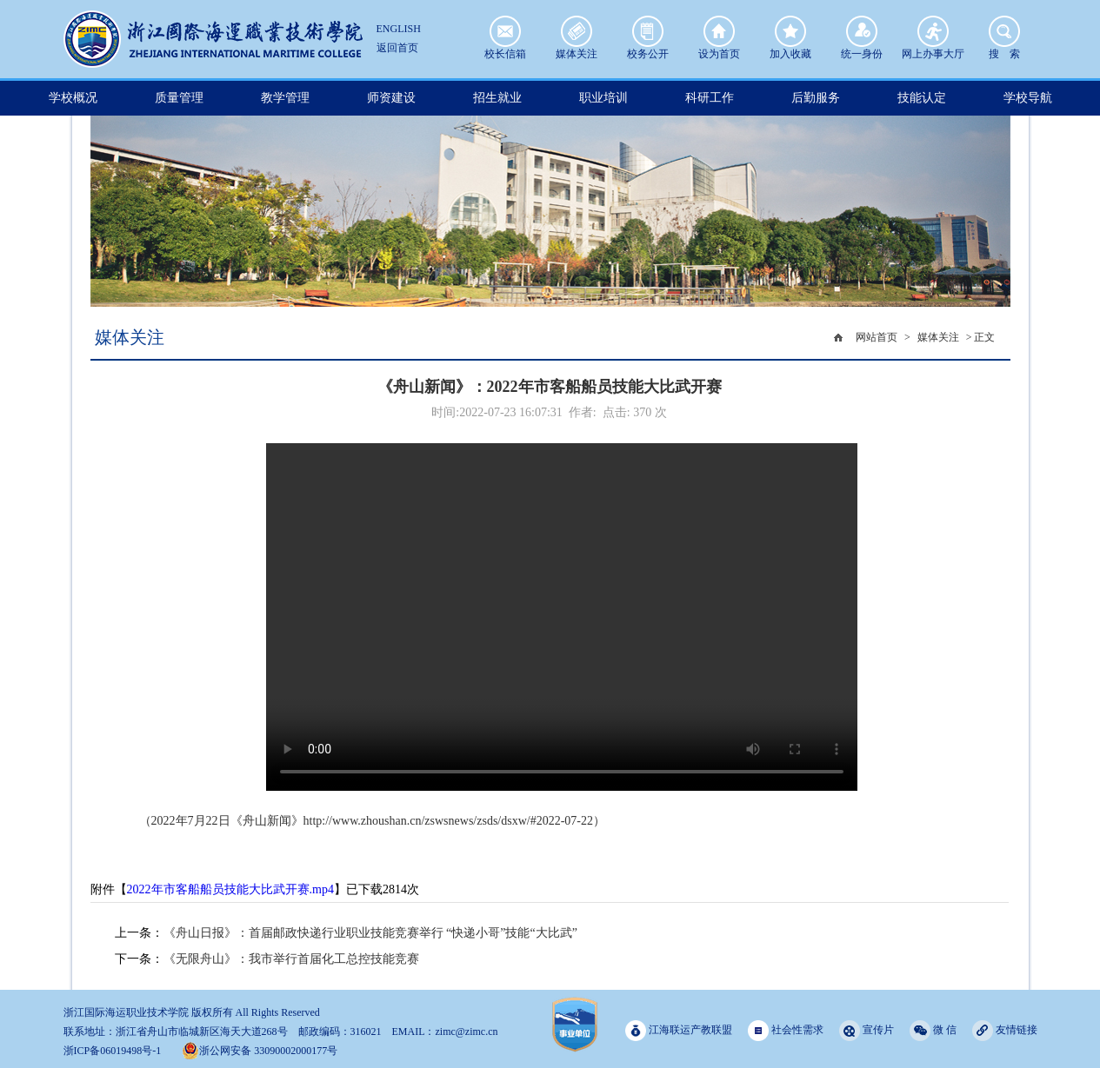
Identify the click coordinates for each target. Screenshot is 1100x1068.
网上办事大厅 (933, 31)
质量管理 (179, 97)
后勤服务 (815, 97)
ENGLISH (399, 29)
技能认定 (921, 97)
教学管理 (285, 97)
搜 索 (1004, 31)
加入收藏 (790, 31)
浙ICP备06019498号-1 (112, 1051)
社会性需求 (785, 1030)
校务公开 (648, 31)
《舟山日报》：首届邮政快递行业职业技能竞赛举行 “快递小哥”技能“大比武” (370, 932)
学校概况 (73, 97)
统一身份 (862, 31)
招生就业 (497, 97)
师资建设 (391, 97)
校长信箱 (505, 31)
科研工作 (709, 97)
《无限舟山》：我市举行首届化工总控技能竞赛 (291, 958)
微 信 (933, 1030)
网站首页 (876, 337)
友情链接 (1004, 1030)
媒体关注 (576, 31)
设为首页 (719, 31)
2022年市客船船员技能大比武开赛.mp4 (230, 889)
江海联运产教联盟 (678, 1030)
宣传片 (866, 1030)
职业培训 (603, 97)
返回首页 (397, 48)
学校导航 (1027, 97)
